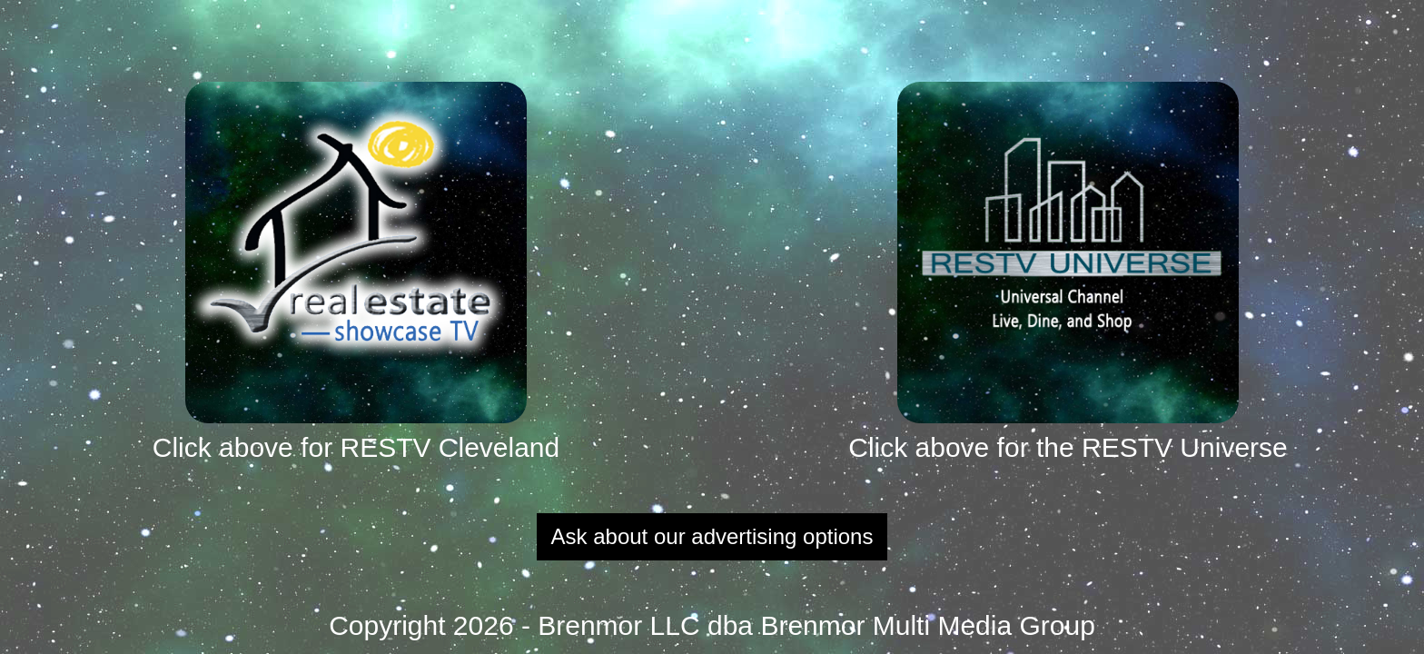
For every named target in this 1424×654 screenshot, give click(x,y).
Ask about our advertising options (712, 536)
